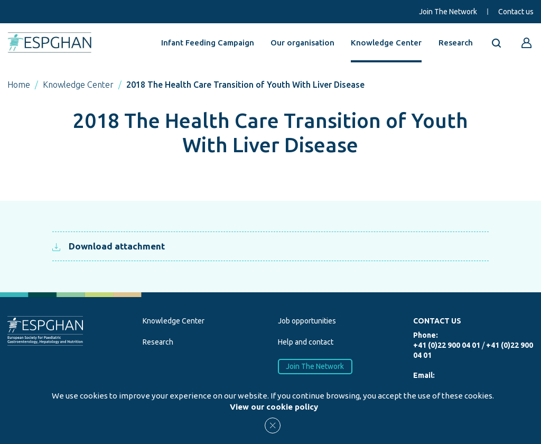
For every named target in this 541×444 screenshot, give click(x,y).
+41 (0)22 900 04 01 (446, 345)
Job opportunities (307, 321)
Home (18, 84)
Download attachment (108, 246)
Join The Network (448, 11)
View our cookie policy (274, 406)
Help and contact (305, 342)
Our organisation (302, 42)
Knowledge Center (386, 42)
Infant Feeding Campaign (207, 42)
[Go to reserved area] (527, 43)
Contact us (516, 11)
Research (456, 42)
